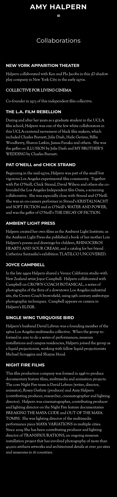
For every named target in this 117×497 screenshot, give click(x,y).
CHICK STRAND (59, 164)
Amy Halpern (58, 7)
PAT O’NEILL (19, 164)
